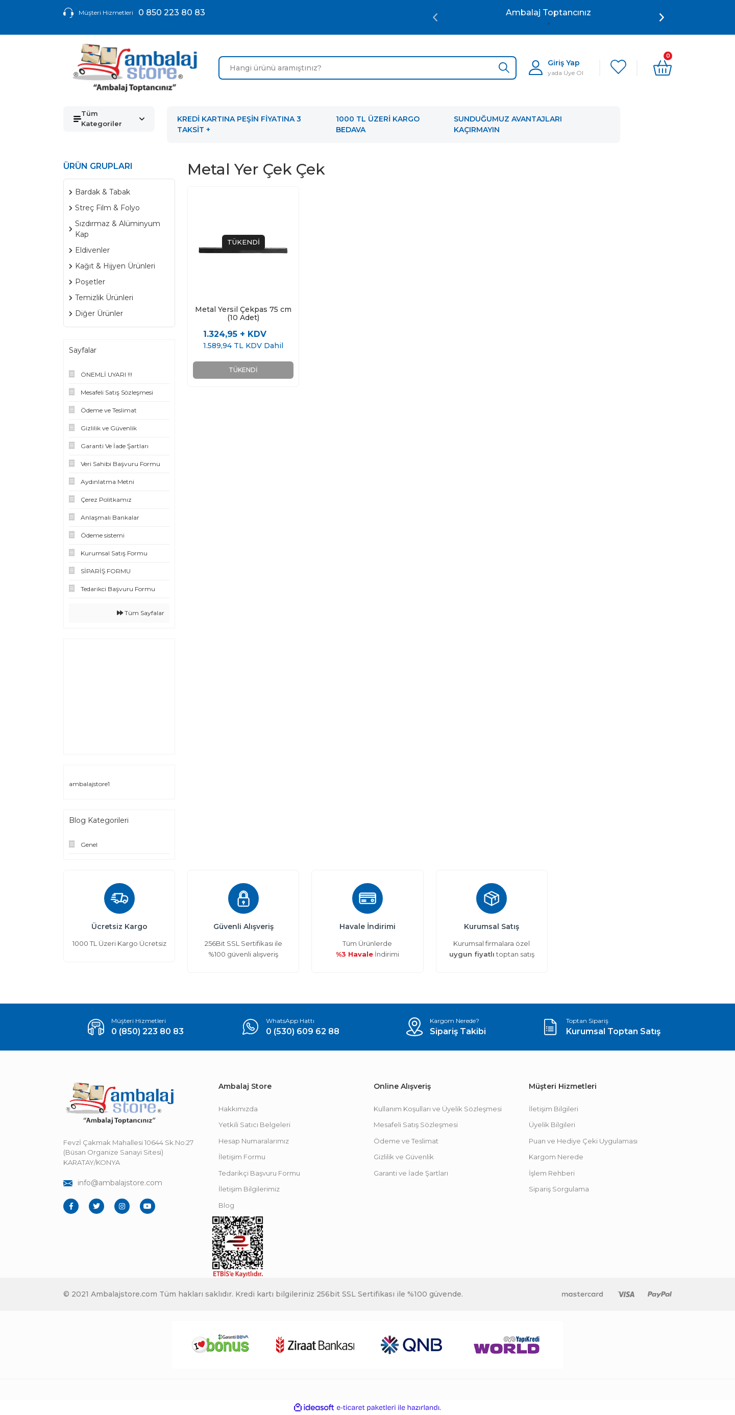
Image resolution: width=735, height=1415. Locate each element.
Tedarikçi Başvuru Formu (259, 1173)
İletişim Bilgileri (553, 1109)
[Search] (367, 68)
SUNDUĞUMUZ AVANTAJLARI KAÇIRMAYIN (508, 124)
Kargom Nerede (556, 1157)
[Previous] (435, 17)
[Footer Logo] (119, 1103)
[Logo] (134, 67)
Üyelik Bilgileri (552, 1124)
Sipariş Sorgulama (559, 1189)
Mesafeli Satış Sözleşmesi (416, 1124)
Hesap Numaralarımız (253, 1141)
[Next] (661, 17)
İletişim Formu (241, 1157)
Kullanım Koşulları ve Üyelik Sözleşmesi (438, 1109)
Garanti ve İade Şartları (411, 1173)
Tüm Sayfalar (140, 613)
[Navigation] (109, 119)
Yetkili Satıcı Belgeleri (254, 1124)
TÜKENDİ (243, 370)
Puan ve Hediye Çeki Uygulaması (583, 1141)
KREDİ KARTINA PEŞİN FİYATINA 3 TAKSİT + (239, 124)
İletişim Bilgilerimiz (249, 1189)
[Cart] (662, 68)
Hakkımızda (238, 1109)
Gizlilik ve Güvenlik (404, 1157)
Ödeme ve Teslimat (406, 1141)
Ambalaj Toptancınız (548, 12)
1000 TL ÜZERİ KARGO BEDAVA (378, 124)
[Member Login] (556, 68)
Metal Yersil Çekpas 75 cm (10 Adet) (243, 313)
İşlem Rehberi (552, 1173)
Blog (226, 1205)
